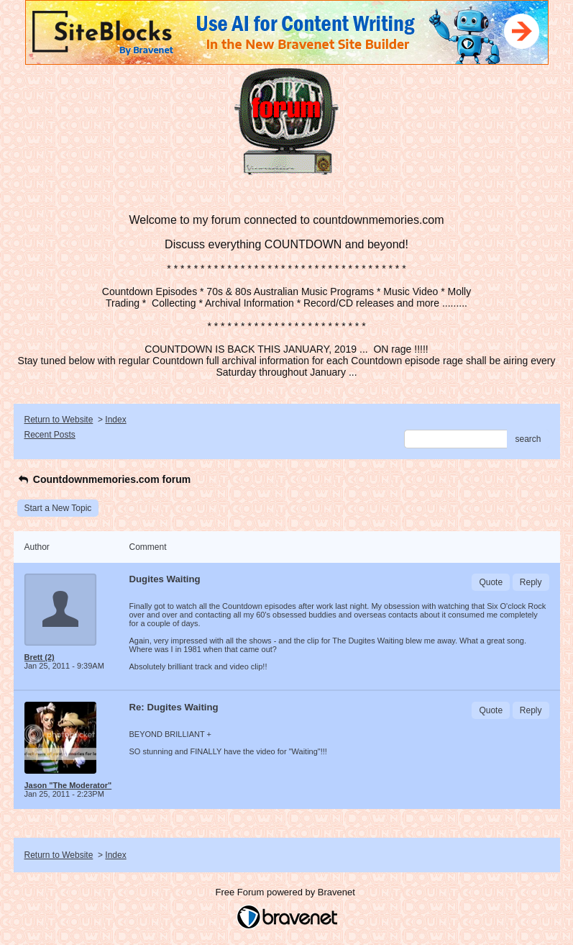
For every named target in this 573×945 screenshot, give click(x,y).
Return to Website (58, 420)
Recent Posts (49, 435)
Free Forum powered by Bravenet (287, 892)
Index (115, 420)
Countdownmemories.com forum (104, 479)
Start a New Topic (58, 508)
